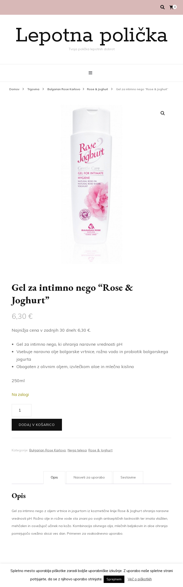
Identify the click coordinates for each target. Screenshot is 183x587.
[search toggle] (162, 7)
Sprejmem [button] (114, 579)
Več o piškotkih (140, 579)
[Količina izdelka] (21, 410)
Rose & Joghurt (100, 450)
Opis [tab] (54, 477)
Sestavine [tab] (128, 477)
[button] (162, 113)
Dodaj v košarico (37, 425)
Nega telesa (77, 450)
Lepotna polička (91, 36)
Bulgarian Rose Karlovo (47, 450)
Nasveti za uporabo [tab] (89, 477)
